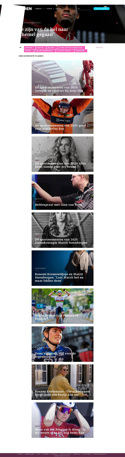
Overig (28, 51)
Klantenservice (76, 454)
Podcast (49, 8)
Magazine (38, 8)
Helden (51, 48)
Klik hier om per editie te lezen (30, 56)
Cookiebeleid (46, 454)
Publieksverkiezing (44, 51)
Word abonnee (101, 9)
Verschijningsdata (87, 454)
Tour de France (64, 51)
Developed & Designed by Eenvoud (62, 455)
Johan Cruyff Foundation (70, 48)
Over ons (58, 8)
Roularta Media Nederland (99, 454)
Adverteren (19, 454)
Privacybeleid (54, 454)
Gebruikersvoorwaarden (65, 454)
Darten (40, 48)
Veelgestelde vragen (29, 454)
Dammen (28, 48)
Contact (38, 454)
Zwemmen (79, 51)
